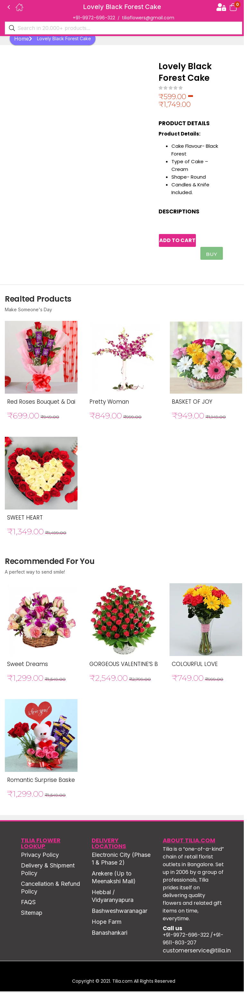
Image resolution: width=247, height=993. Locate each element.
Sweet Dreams (27, 666)
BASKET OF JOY (192, 403)
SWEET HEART (25, 519)
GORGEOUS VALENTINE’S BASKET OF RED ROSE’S (152, 666)
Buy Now (212, 257)
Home (23, 38)
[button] (233, 7)
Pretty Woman (109, 403)
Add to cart (185, 241)
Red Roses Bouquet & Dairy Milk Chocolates (66, 403)
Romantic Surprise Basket (42, 781)
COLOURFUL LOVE (195, 666)
